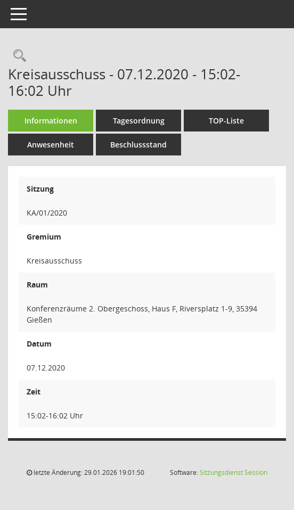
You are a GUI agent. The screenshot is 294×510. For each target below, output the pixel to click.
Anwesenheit (50, 144)
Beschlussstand (138, 144)
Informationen (50, 121)
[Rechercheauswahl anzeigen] (17, 56)
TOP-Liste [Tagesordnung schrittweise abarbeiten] (226, 121)
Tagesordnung (139, 121)
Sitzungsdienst (233, 472)
